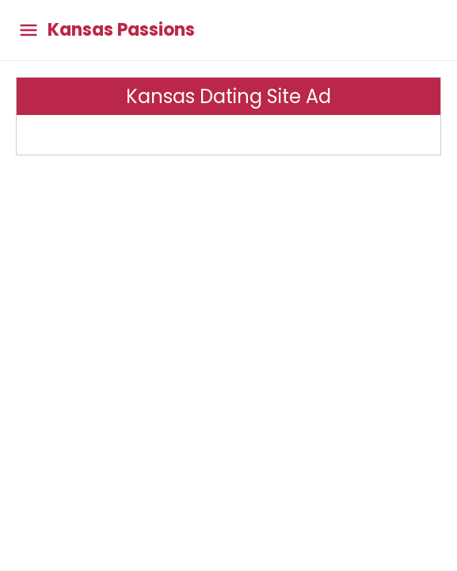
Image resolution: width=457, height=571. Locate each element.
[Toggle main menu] (28, 30)
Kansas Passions (121, 30)
